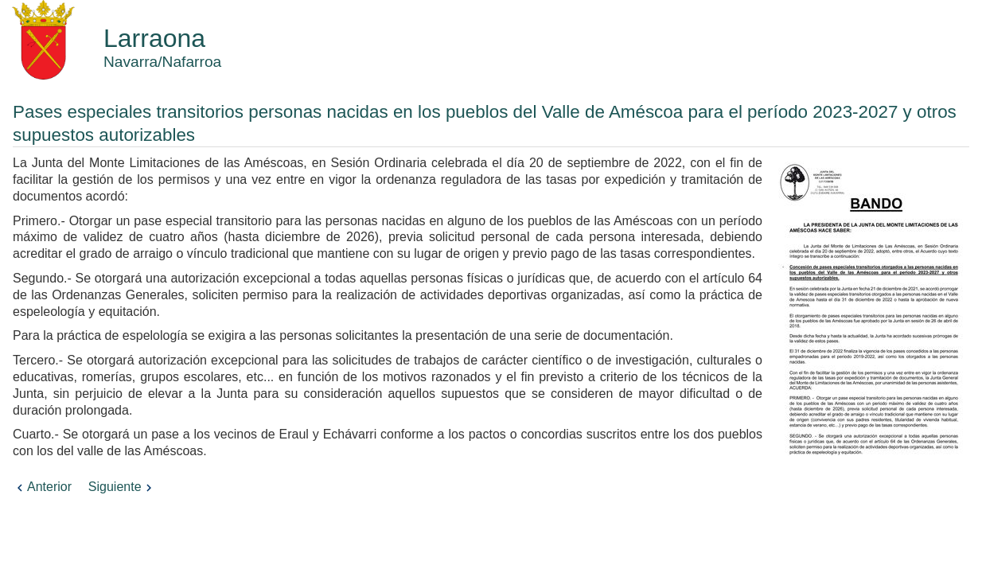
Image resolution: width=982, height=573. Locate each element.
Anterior (42, 486)
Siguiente (122, 486)
